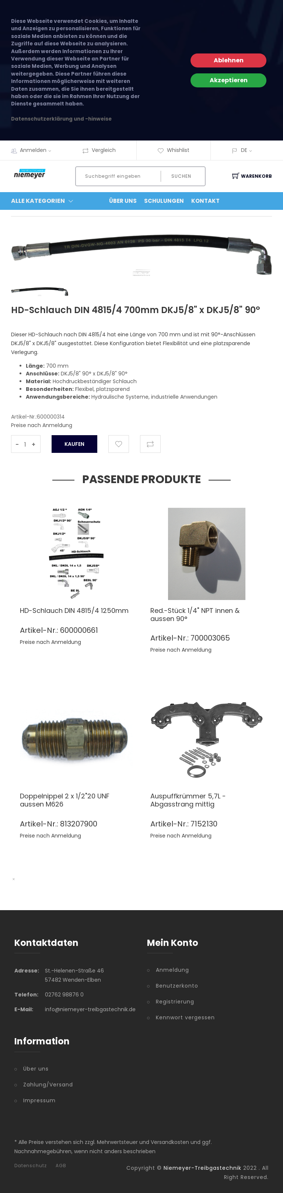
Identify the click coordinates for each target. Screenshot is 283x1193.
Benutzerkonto (177, 985)
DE (244, 150)
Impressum (39, 1100)
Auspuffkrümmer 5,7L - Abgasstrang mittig (188, 800)
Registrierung (175, 1001)
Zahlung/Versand (48, 1084)
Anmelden (38, 150)
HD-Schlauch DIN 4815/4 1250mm (74, 610)
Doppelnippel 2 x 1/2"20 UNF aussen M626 (64, 800)
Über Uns (123, 201)
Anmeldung (172, 970)
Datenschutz (30, 1165)
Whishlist (173, 150)
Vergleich (99, 150)
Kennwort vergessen (185, 1017)
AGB (61, 1165)
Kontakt (205, 201)
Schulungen (164, 201)
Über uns (36, 1068)
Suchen (181, 176)
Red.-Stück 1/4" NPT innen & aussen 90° (195, 614)
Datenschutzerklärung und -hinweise (61, 118)
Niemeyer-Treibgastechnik (202, 1168)
